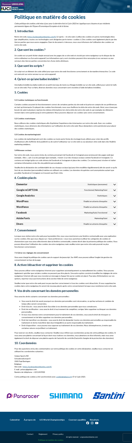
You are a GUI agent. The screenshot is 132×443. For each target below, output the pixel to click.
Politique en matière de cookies (50, 440)
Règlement (43, 434)
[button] (128, 6)
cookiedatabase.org (64, 377)
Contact (30, 434)
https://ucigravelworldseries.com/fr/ (41, 37)
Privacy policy (58, 434)
